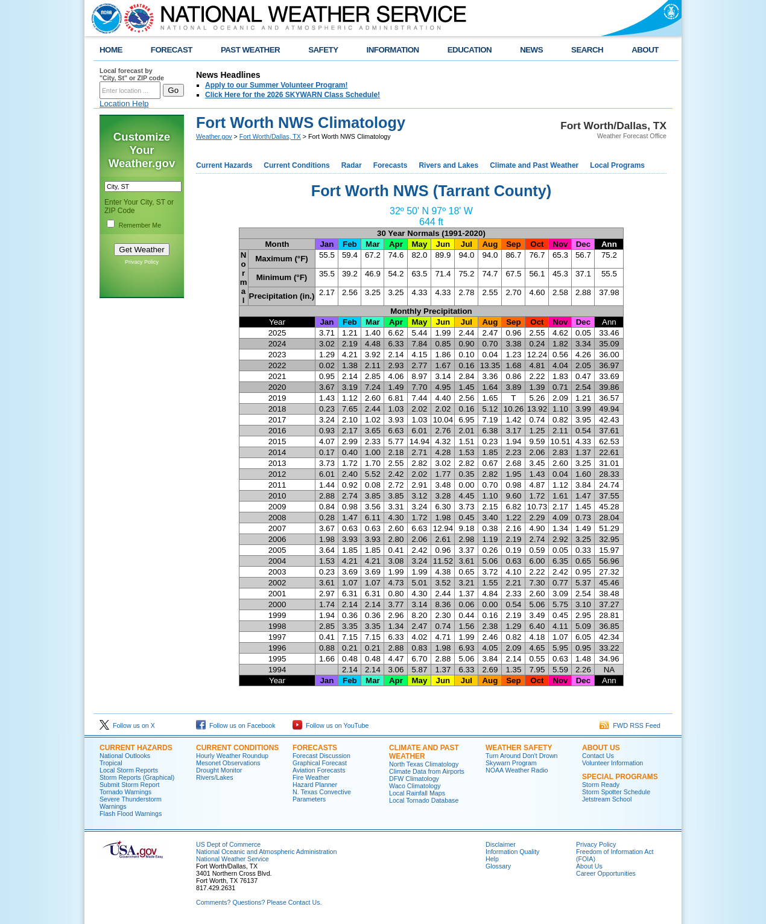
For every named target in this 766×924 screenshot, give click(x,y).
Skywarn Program (511, 762)
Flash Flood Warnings (131, 813)
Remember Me (140, 225)
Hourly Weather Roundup (232, 755)
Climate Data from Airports (426, 771)
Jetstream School (606, 799)
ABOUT (645, 49)
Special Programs (620, 777)
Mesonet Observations (228, 762)
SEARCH (587, 49)
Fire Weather (311, 777)
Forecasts (390, 165)
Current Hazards (224, 165)
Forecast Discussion (321, 755)
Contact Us (598, 755)
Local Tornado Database (423, 800)
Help (492, 858)
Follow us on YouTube (331, 725)
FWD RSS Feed (630, 725)
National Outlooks (125, 755)
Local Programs (617, 165)
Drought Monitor (219, 770)
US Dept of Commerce (228, 844)
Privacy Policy (142, 262)
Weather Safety (519, 748)
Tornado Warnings (125, 791)
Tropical (111, 762)
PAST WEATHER (250, 49)
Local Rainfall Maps (417, 793)
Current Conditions (296, 165)
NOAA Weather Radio (517, 770)
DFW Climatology (414, 778)
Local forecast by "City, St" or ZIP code (132, 74)
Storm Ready (600, 784)
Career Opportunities (606, 873)
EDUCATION (470, 49)
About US (601, 748)
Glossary (498, 866)
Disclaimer (501, 844)
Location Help (124, 103)
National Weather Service (232, 858)
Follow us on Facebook (236, 725)
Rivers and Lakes (448, 165)
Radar (351, 165)
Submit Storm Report (130, 784)
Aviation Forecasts (319, 770)
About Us (589, 866)
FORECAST (171, 49)
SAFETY (323, 49)
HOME (111, 49)
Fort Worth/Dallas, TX (270, 136)
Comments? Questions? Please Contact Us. (258, 902)
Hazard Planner (315, 784)
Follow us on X (127, 725)
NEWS (531, 49)
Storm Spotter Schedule (616, 791)
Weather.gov (214, 136)
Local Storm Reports (129, 770)
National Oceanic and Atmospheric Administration (266, 851)
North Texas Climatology (423, 764)
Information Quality (512, 851)
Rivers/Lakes (214, 777)
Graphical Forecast (320, 762)
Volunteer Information (612, 762)
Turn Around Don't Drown (522, 755)
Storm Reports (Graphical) (137, 777)
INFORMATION (393, 49)
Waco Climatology (414, 785)
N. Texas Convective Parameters (322, 795)
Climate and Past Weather (534, 165)
